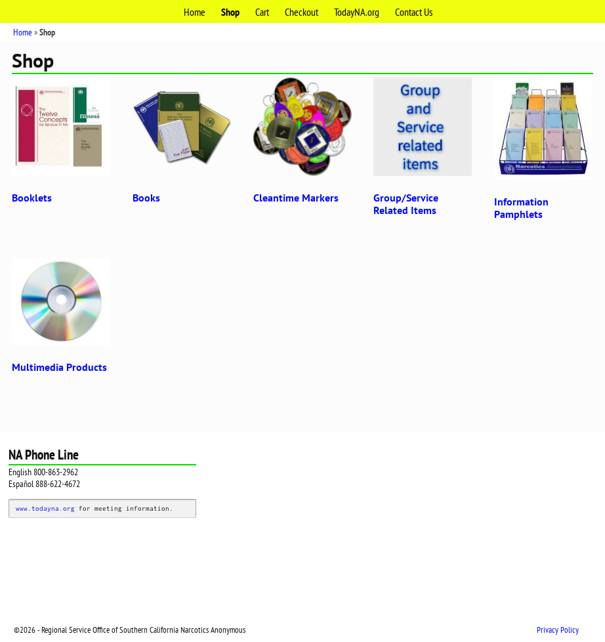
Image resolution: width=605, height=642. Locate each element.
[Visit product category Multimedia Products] (61, 318)
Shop (230, 11)
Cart (262, 11)
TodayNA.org (356, 11)
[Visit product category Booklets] (61, 143)
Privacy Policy (558, 629)
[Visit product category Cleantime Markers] (302, 143)
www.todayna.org (45, 508)
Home (194, 11)
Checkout (301, 11)
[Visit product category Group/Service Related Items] (422, 149)
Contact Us (413, 11)
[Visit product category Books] (182, 143)
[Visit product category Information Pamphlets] (543, 151)
